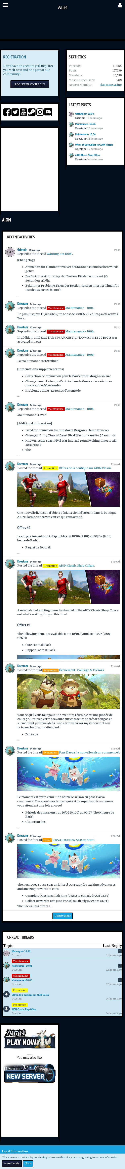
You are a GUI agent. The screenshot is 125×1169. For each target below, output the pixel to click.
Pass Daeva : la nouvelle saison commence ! (89, 752)
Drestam (80, 128)
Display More (62, 915)
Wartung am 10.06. (84, 113)
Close (28, 1163)
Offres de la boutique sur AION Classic (94, 144)
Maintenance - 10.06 (85, 124)
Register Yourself (29, 84)
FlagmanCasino (110, 85)
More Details (12, 1163)
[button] (5, 5)
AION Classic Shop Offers (87, 155)
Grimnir (80, 117)
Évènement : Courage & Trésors (81, 670)
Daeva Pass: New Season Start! (73, 840)
